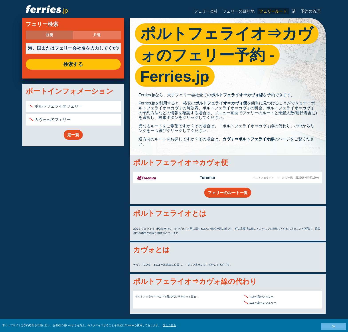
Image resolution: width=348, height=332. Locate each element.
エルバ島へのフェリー (262, 302)
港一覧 (73, 135)
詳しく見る (169, 325)
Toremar (208, 178)
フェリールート (273, 11)
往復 (49, 35)
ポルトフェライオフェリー (59, 106)
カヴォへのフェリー (53, 120)
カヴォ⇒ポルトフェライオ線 (248, 139)
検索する (73, 64)
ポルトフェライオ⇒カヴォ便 (221, 103)
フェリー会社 (206, 11)
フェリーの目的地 (239, 11)
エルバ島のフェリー (261, 296)
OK (333, 326)
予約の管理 (310, 11)
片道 (97, 35)
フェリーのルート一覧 (228, 193)
